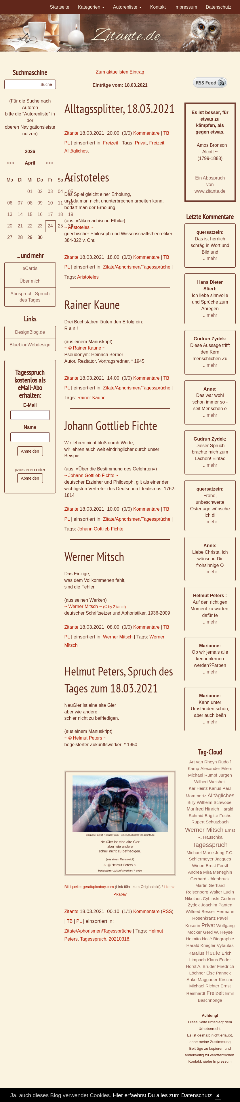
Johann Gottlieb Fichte (100, 528)
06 (9, 202)
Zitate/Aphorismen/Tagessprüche (136, 267)
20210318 (119, 939)
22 (30, 225)
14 (20, 214)
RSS (167, 911)
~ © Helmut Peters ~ (85, 738)
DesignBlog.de (30, 332)
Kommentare (146, 133)
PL (67, 142)
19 (70, 214)
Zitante (71, 133)
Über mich (30, 281)
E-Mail (30, 405)
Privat (141, 142)
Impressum (185, 7)
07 (20, 202)
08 (30, 202)
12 (70, 202)
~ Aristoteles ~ (79, 227)
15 (30, 214)
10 (50, 202)
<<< (11, 163)
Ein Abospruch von (210, 184)
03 (50, 191)
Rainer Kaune (91, 397)
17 (50, 214)
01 (30, 191)
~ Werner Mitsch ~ (95, 606)
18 (60, 214)
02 (40, 191)
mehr (212, 258)
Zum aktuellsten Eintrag (120, 72)
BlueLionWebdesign (29, 344)
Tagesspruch (93, 939)
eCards (29, 268)
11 (60, 202)
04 (60, 191)
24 (50, 225)
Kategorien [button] (91, 7)
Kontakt (158, 7)
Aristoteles (88, 277)
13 (9, 214)
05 (70, 191)
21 (20, 225)
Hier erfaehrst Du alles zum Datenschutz (162, 1095)
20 (9, 225)
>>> (49, 163)
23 (40, 225)
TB (166, 133)
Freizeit (110, 142)
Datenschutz (218, 7)
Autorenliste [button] (127, 7)
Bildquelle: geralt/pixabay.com (89, 887)
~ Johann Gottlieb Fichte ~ (91, 475)
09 (40, 202)
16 (40, 214)
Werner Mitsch (118, 636)
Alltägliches (76, 150)
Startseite (59, 7)
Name (30, 427)
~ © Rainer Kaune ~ (84, 348)
